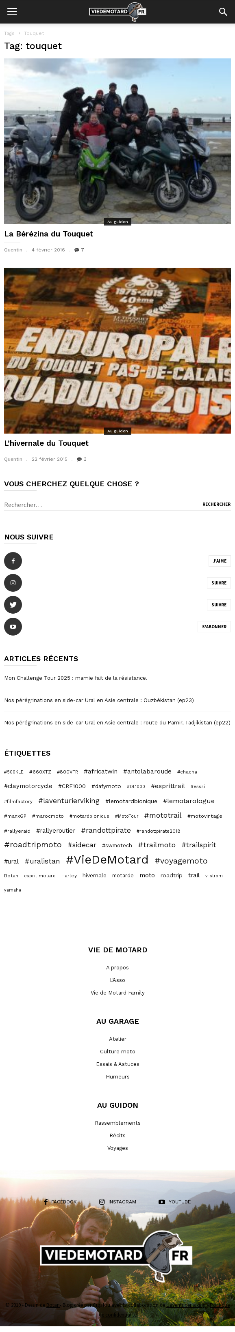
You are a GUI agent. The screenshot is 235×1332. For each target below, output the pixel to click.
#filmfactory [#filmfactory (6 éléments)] (18, 801)
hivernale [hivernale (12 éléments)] (95, 875)
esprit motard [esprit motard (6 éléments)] (40, 876)
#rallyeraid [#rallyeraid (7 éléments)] (17, 831)
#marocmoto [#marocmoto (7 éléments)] (48, 816)
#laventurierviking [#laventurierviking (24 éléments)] (69, 801)
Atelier (117, 1039)
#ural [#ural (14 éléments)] (11, 861)
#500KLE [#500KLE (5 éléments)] (14, 772)
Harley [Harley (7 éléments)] (69, 876)
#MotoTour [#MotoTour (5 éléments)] (126, 816)
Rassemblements (118, 1123)
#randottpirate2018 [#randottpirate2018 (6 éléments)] (159, 831)
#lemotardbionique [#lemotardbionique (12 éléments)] (131, 801)
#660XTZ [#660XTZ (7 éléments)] (40, 772)
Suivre (218, 583)
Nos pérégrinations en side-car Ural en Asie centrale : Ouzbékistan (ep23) (99, 700)
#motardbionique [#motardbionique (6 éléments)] (89, 816)
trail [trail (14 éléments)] (194, 875)
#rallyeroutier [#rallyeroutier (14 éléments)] (55, 830)
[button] (223, 12)
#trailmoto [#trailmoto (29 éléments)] (157, 844)
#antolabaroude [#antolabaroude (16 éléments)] (147, 771)
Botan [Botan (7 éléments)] (11, 876)
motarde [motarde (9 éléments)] (123, 875)
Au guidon (117, 221)
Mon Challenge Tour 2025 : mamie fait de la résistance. (76, 678)
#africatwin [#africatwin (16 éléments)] (101, 771)
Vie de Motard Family (118, 993)
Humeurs (118, 1077)
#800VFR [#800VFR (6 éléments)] (67, 772)
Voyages (117, 1148)
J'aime (219, 561)
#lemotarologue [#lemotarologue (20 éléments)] (189, 801)
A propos (117, 968)
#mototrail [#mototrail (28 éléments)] (163, 815)
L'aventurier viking (186, 1305)
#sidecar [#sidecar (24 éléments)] (81, 845)
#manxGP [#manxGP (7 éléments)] (15, 816)
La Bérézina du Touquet (48, 233)
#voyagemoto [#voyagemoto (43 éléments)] (181, 861)
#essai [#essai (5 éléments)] (198, 786)
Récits (117, 1135)
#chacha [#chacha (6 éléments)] (187, 772)
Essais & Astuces (117, 1064)
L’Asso (117, 980)
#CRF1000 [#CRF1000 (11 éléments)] (72, 786)
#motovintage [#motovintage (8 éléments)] (204, 816)
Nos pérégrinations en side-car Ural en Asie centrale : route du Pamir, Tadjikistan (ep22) (117, 723)
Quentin (13, 250)
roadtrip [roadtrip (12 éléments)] (172, 875)
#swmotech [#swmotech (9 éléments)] (117, 845)
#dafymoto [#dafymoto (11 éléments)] (106, 786)
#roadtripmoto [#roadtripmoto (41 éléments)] (33, 844)
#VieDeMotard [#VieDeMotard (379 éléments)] (107, 859)
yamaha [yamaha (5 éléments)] (12, 890)
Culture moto (117, 1051)
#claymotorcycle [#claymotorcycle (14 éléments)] (28, 786)
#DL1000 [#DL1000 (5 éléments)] (136, 786)
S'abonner (214, 626)
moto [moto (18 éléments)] (147, 875)
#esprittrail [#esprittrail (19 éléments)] (168, 786)
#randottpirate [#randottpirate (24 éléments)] (106, 830)
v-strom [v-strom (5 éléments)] (214, 876)
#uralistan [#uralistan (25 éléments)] (42, 861)
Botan (53, 1305)
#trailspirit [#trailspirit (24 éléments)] (198, 845)
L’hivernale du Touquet (46, 443)
